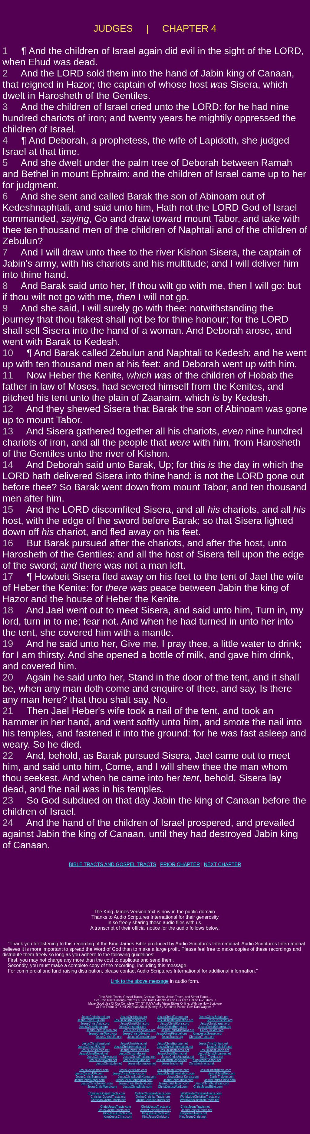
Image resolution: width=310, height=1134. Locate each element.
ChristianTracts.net (201, 1063)
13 (7, 431)
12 (7, 408)
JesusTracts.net (172, 1063)
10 (7, 352)
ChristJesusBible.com (208, 1086)
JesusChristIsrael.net (96, 1043)
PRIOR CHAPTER (180, 864)
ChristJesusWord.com (173, 1086)
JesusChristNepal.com (89, 1080)
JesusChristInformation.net (175, 1046)
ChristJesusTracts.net (194, 1106)
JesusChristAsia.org (133, 1017)
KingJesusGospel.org (207, 1033)
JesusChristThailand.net (139, 1056)
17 (7, 576)
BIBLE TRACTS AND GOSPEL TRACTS (112, 864)
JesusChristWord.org (102, 1033)
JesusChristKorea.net (174, 1050)
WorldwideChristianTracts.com (201, 1093)
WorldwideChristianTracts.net (199, 1100)
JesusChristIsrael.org (95, 1017)
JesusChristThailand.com (136, 1083)
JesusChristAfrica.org (95, 1023)
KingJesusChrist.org (155, 1116)
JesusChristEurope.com (173, 1070)
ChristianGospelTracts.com (106, 1093)
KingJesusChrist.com (118, 1116)
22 (7, 755)
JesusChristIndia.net (133, 1053)
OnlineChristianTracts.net (153, 1100)
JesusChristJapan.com (173, 1083)
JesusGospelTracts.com (114, 1110)
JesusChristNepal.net (93, 1053)
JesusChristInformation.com (176, 1073)
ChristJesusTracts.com (115, 1106)
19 (7, 643)
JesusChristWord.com (102, 1086)
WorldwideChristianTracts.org (199, 1096)
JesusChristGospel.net (171, 1060)
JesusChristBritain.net (213, 1043)
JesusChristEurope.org (172, 1017)
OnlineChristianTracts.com (152, 1093)
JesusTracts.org (172, 1036)
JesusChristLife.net (219, 1046)
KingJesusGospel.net (207, 1060)
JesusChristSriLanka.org (214, 1026)
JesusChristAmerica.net (130, 1046)
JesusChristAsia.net (133, 1043)
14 (7, 464)
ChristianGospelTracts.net (108, 1100)
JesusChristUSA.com (89, 1073)
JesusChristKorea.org (174, 1023)
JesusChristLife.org (109, 1036)
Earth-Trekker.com (221, 1076)
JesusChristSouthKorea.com (137, 1076)
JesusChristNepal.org (93, 1026)
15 (7, 509)
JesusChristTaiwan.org (102, 1030)
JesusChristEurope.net (172, 1043)
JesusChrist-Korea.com (183, 1076)
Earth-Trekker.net (211, 1056)
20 (7, 677)
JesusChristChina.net (134, 1050)
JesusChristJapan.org (214, 1023)
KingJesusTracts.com (117, 1113)
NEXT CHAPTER (222, 864)
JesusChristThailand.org (139, 1030)
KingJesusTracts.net (193, 1113)
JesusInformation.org (141, 1036)
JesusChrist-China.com (220, 1080)
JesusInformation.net (141, 1063)
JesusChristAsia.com (133, 1070)
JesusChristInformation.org (175, 1020)
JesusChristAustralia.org (177, 1030)
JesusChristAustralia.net (177, 1056)
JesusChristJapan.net (214, 1050)
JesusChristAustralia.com (212, 1083)
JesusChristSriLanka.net (214, 1053)
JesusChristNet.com (221, 1073)
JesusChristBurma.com (91, 1076)
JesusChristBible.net (136, 1060)
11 (7, 375)
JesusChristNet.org (219, 1020)
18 (7, 610)
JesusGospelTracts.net (196, 1110)
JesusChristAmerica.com (129, 1073)
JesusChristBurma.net (172, 1053)
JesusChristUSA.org (91, 1020)
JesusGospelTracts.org (155, 1110)
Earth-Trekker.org (211, 1030)
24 (7, 822)
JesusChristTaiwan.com (97, 1083)
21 (7, 710)
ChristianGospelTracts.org (108, 1096)
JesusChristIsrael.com (93, 1070)
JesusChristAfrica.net (95, 1050)
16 (7, 543)
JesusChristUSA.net (91, 1046)
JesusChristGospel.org (171, 1033)
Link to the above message (140, 981)
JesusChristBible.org (136, 1033)
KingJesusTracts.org (156, 1113)
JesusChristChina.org (134, 1023)
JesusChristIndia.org (132, 1026)
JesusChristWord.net (103, 1060)
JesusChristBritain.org (214, 1017)
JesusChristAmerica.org (130, 1020)
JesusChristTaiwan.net (102, 1056)
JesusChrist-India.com (178, 1080)
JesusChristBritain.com (215, 1070)
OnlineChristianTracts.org (153, 1096)
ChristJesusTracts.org (155, 1106)
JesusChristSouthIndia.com (134, 1080)
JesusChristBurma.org (172, 1026)
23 (7, 800)
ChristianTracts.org (201, 1036)
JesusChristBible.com (137, 1086)
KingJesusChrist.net (193, 1116)
